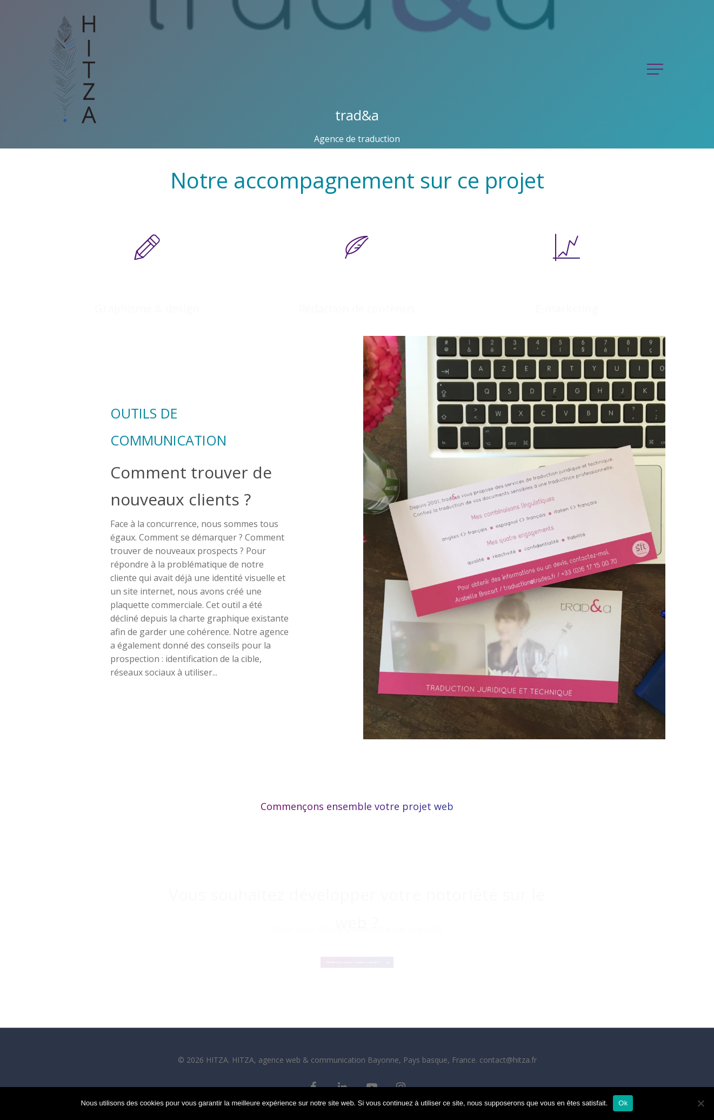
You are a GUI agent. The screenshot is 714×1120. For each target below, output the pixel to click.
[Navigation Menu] (656, 69)
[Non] (700, 1103)
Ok (623, 1103)
